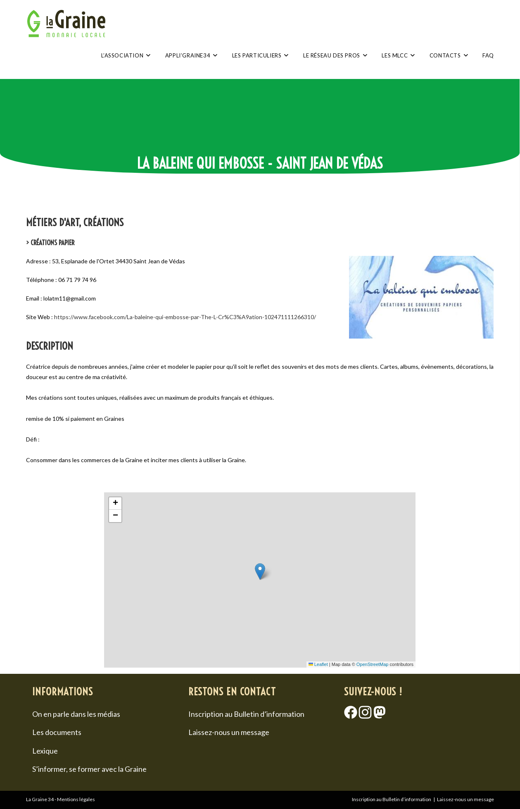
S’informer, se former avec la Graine (89, 768)
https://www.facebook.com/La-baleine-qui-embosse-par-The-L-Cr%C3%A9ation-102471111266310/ (185, 316)
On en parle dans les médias (76, 713)
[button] (260, 571)
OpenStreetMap (372, 664)
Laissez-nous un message (228, 732)
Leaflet (318, 664)
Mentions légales (76, 799)
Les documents (56, 732)
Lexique (45, 750)
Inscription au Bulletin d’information (246, 713)
